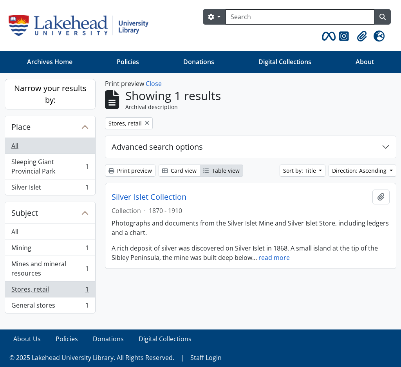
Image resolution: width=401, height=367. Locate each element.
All (14, 145)
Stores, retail (50, 291)
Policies (128, 61)
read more (274, 257)
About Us (27, 339)
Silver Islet (50, 189)
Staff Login (206, 357)
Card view (179, 170)
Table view (221, 170)
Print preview (130, 170)
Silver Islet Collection (149, 197)
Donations (198, 61)
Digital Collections (284, 61)
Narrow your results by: (50, 94)
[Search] (300, 17)
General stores (50, 307)
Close (154, 83)
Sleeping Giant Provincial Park (50, 166)
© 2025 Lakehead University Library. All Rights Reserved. (91, 357)
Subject (24, 213)
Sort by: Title (300, 170)
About (365, 61)
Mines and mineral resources (50, 268)
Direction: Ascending (360, 170)
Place (21, 127)
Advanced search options (157, 146)
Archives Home (49, 61)
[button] (327, 36)
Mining (50, 249)
